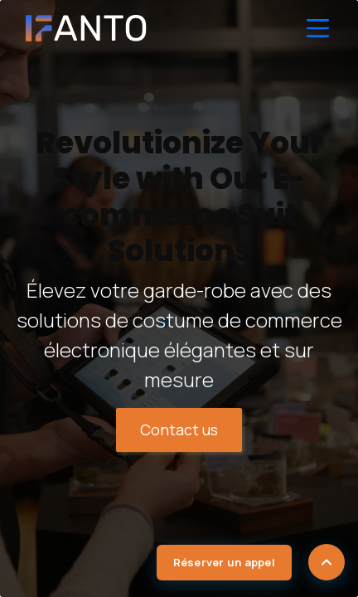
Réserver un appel (224, 562)
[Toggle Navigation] (318, 28)
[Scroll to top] (326, 562)
